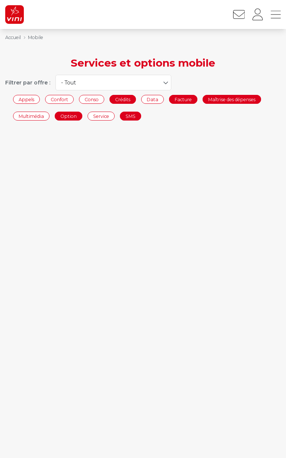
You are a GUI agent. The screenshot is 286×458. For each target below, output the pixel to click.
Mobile (35, 37)
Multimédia (31, 116)
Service (101, 116)
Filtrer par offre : (27, 82)
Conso (92, 99)
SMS (130, 116)
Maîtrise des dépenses (231, 99)
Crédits (122, 99)
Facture (183, 99)
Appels (26, 99)
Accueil (13, 37)
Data (152, 99)
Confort (59, 99)
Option (68, 116)
